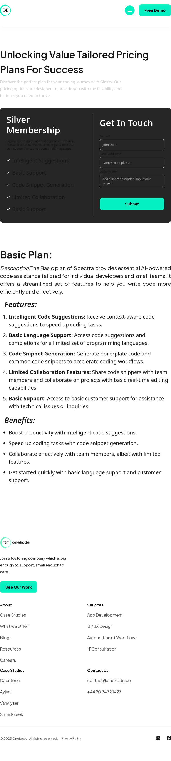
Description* (109, 172)
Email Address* (110, 154)
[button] (130, 10)
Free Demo (155, 10)
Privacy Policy (71, 740)
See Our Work (18, 588)
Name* (105, 136)
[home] (6, 10)
